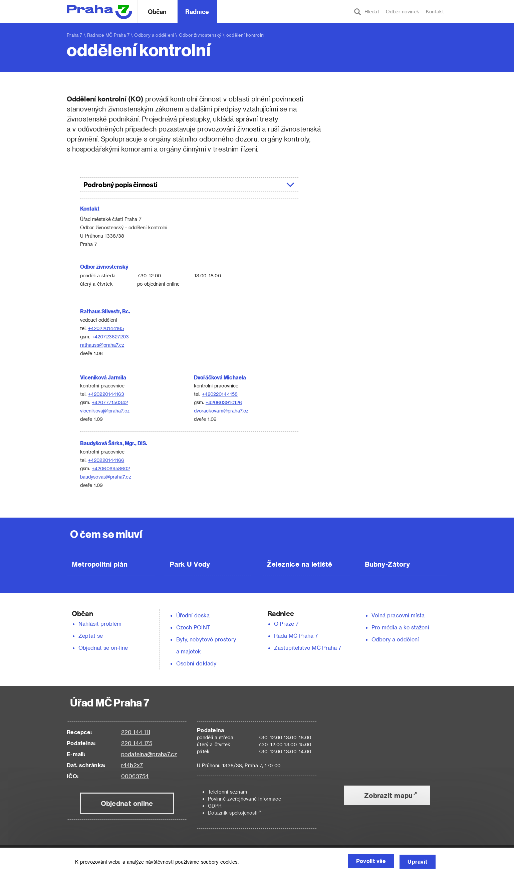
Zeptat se (90, 635)
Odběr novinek (402, 11)
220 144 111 (135, 732)
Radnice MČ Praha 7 (108, 34)
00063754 (135, 776)
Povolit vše (367, 862)
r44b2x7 (132, 765)
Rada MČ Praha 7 (296, 635)
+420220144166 (106, 460)
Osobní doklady (196, 663)
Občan (157, 11)
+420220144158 (220, 394)
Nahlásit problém (100, 623)
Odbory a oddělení (154, 34)
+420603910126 (224, 402)
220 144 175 (136, 743)
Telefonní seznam (227, 792)
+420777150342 (110, 402)
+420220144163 (106, 394)
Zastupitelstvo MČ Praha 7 (307, 647)
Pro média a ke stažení (400, 627)
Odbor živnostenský (200, 34)
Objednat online (127, 803)
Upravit (417, 862)
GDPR (215, 806)
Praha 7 (74, 34)
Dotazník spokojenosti (233, 813)
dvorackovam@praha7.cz (221, 410)
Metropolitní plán (99, 564)
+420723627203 (110, 336)
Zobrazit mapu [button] (388, 795)
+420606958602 (111, 468)
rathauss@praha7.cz (102, 345)
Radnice (197, 11)
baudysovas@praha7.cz (105, 477)
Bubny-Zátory (387, 564)
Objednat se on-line (103, 647)
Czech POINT (193, 627)
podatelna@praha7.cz (149, 754)
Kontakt (435, 11)
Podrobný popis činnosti (189, 184)
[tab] (189, 185)
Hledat (366, 11)
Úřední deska (193, 615)
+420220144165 (106, 328)
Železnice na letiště (299, 564)
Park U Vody (190, 564)
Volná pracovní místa (398, 615)
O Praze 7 (286, 623)
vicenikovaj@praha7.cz (105, 410)
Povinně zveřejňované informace (244, 799)
